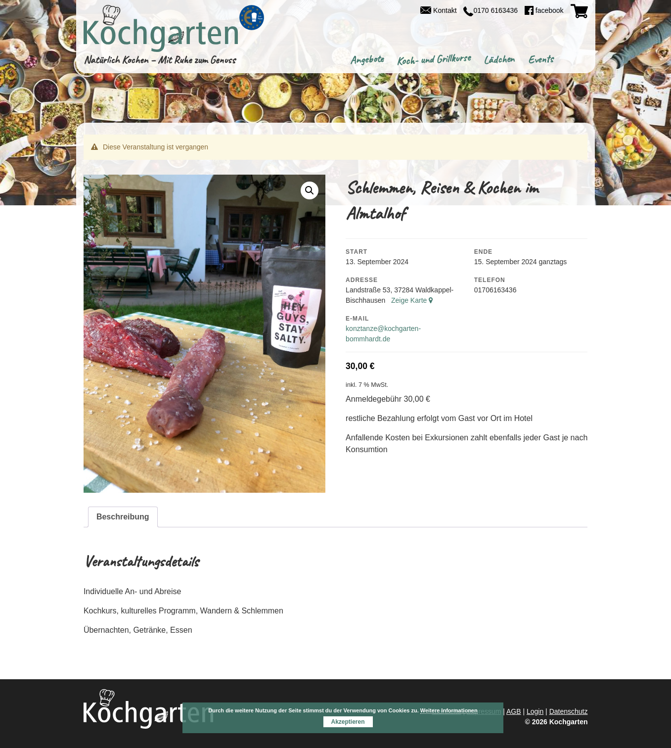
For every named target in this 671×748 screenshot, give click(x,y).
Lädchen (499, 59)
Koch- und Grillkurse (433, 59)
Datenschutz (568, 711)
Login (535, 711)
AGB (513, 711)
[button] (309, 190)
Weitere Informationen (449, 710)
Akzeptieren (347, 721)
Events (540, 59)
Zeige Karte (412, 300)
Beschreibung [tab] (122, 517)
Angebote (366, 60)
